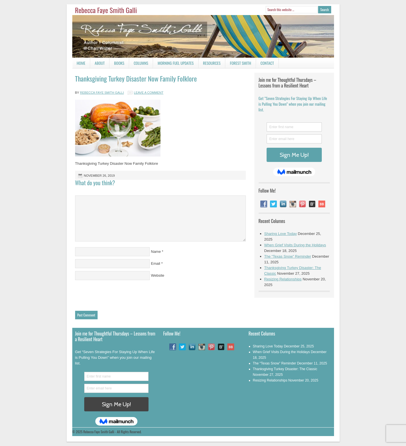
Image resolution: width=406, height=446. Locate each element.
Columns (138, 64)
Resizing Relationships (283, 279)
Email (155, 263)
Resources (212, 63)
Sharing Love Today (280, 234)
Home (81, 63)
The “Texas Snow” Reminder (287, 256)
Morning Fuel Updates (173, 64)
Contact (265, 64)
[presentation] (118, 294)
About (100, 63)
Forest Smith (240, 63)
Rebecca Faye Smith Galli (106, 10)
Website (157, 275)
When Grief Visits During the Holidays (295, 245)
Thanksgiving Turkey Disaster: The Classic (285, 369)
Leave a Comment (149, 92)
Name (156, 251)
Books (117, 64)
